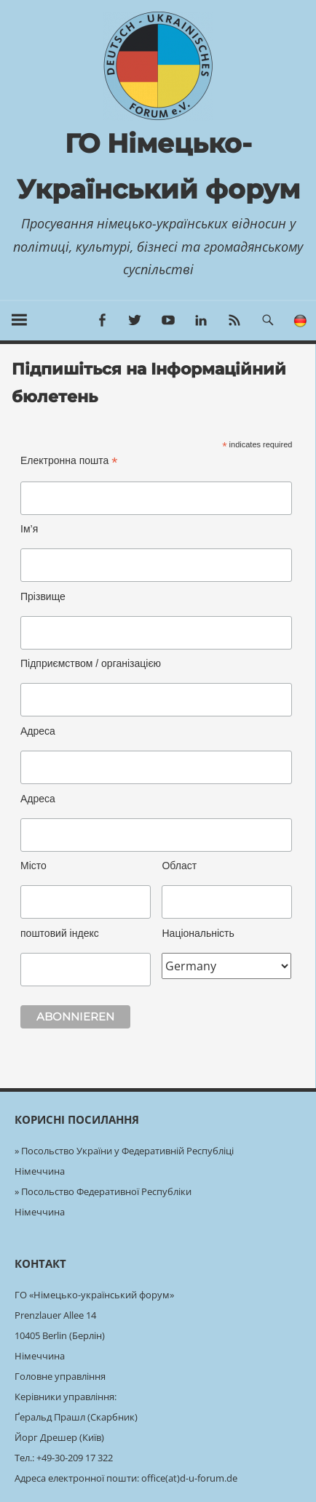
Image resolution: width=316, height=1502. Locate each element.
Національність (198, 933)
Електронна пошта (68, 461)
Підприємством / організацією (90, 663)
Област (179, 865)
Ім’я (29, 529)
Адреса (37, 731)
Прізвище (43, 596)
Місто (33, 865)
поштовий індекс (59, 933)
